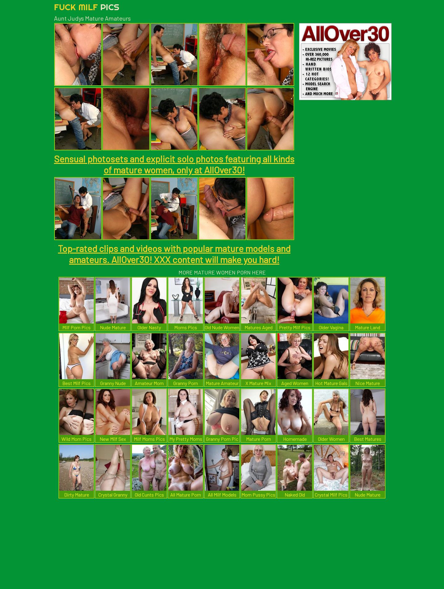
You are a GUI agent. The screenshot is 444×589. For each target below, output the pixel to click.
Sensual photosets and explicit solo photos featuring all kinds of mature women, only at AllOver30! (174, 164)
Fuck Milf (86, 7)
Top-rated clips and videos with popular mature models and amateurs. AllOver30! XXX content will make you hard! (174, 254)
